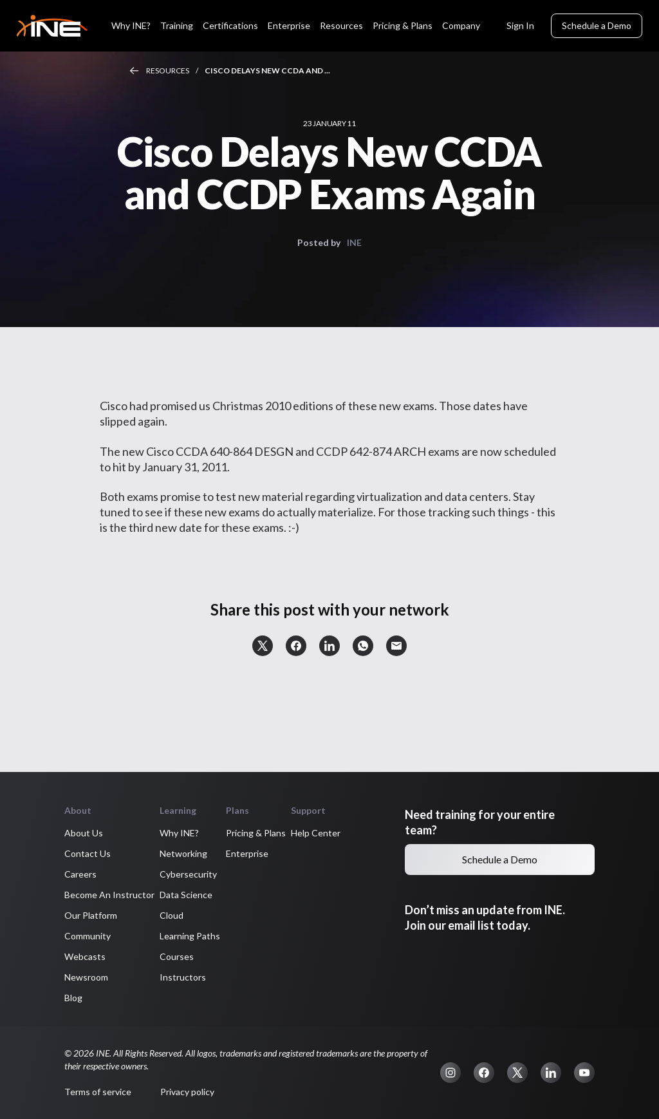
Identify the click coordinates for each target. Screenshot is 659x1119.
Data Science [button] (186, 894)
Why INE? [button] (179, 832)
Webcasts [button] (85, 956)
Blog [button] (73, 997)
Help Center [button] (315, 832)
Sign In (520, 25)
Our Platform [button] (90, 915)
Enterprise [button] (247, 853)
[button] (262, 645)
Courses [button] (177, 956)
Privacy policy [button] (187, 1091)
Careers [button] (80, 874)
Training (176, 25)
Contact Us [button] (87, 853)
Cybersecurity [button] (188, 874)
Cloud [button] (171, 915)
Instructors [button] (183, 977)
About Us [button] (83, 832)
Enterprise (289, 25)
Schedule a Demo (596, 25)
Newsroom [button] (86, 977)
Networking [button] (183, 853)
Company (461, 25)
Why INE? (131, 25)
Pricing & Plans (402, 25)
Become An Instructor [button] (109, 894)
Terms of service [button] (97, 1091)
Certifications (230, 25)
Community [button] (87, 935)
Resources (341, 25)
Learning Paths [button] (190, 935)
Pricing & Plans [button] (256, 832)
